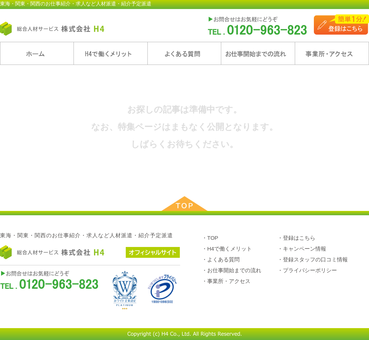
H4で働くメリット (110, 53)
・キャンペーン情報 (301, 249)
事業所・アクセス (332, 53)
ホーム (37, 53)
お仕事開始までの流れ (258, 53)
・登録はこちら (296, 238)
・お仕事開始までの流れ (231, 270)
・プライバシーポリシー (307, 270)
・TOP (210, 238)
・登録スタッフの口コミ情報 (312, 259)
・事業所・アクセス (226, 281)
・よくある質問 (221, 259)
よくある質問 (184, 53)
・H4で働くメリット (227, 249)
